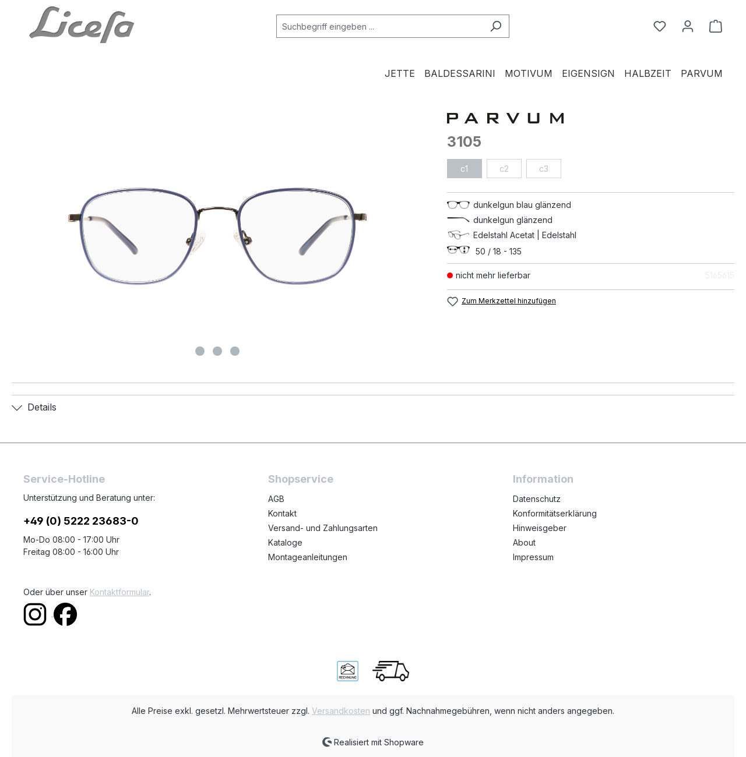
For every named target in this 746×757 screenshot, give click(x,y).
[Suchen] (495, 26)
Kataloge (285, 542)
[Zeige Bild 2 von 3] (217, 351)
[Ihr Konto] (688, 26)
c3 (543, 169)
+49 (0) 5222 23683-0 (81, 521)
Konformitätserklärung (555, 513)
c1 (464, 169)
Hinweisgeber (539, 528)
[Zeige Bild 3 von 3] (235, 351)
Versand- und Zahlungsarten (323, 528)
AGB (276, 499)
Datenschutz (537, 499)
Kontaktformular (119, 592)
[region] (217, 236)
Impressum (533, 557)
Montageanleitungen (307, 557)
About (524, 542)
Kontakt (282, 513)
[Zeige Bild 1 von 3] (200, 351)
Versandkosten (341, 711)
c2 (504, 169)
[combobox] (379, 26)
